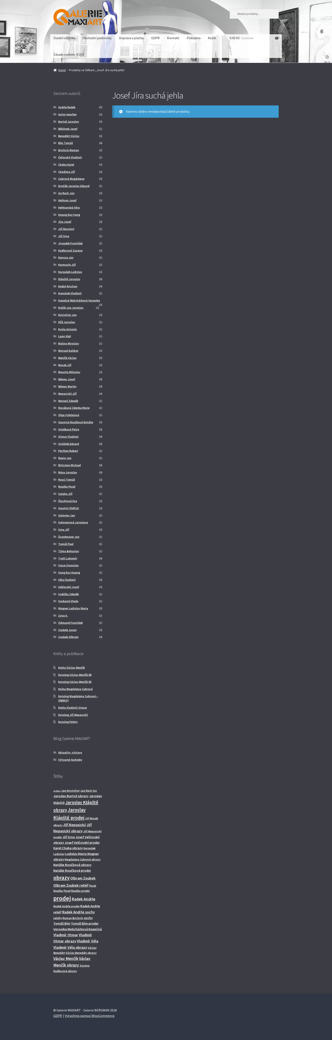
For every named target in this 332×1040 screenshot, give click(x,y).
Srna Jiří (63, 529)
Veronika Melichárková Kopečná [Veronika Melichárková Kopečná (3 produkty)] (77, 929)
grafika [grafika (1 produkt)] (57, 791)
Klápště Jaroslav (69, 279)
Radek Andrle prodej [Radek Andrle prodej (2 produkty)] (66, 906)
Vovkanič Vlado (68, 601)
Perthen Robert (68, 451)
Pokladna (194, 38)
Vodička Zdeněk (68, 594)
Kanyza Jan (65, 257)
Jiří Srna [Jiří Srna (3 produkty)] (68, 837)
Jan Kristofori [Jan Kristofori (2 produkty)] (70, 790)
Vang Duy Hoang (69, 572)
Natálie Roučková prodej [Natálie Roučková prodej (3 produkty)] (72, 870)
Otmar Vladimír (68, 436)
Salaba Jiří (65, 494)
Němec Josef (66, 379)
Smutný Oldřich (68, 508)
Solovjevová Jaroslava (73, 522)
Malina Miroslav (68, 343)
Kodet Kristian (67, 286)
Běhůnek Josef (67, 129)
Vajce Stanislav (68, 565)
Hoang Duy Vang (69, 215)
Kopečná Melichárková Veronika (79, 300)
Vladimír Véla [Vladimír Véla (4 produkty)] (87, 941)
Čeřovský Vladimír (70, 157)
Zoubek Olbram (68, 637)
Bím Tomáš (65, 143)
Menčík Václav (67, 358)
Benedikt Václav (68, 136)
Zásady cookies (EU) (67, 54)
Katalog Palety (68, 722)
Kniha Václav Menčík (71, 667)
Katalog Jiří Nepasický (73, 715)
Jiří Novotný (66, 229)
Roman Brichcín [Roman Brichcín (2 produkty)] (72, 918)
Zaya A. (63, 615)
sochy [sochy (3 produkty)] (88, 918)
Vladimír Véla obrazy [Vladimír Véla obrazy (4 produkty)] (70, 947)
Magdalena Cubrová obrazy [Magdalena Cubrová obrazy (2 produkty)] (83, 859)
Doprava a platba (131, 38)
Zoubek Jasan (67, 630)
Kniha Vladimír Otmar (72, 707)
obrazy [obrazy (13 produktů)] (61, 877)
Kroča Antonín (67, 329)
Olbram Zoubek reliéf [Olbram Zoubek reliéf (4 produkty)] (71, 885)
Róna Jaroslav (67, 472)
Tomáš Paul (65, 544)
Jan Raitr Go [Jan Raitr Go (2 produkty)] (88, 790)
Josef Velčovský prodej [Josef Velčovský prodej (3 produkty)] (82, 842)
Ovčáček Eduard (68, 444)
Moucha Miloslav (69, 372)
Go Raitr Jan (66, 193)
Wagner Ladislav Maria (73, 608)
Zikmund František (70, 623)
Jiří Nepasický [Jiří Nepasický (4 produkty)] (74, 824)
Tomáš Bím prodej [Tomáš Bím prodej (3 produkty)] (84, 923)
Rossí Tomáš (66, 479)
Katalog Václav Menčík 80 (74, 675)
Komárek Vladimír (70, 293)
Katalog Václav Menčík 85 (74, 682)
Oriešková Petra (68, 429)
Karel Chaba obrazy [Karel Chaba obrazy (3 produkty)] (68, 848)
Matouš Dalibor (68, 351)
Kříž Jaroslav (66, 322)
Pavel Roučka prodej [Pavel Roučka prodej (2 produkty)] (77, 891)
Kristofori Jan (67, 315)
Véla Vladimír (67, 580)
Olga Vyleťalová (68, 415)
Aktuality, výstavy (70, 752)
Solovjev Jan (66, 515)
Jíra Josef (64, 222)
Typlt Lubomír (67, 558)
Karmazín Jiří (67, 265)
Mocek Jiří (64, 365)
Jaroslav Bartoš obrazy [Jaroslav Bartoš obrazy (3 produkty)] (71, 796)
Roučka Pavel (66, 486)
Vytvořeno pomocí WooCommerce (89, 1016)
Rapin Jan (64, 458)
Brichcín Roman (68, 150)
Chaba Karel (66, 164)
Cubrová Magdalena (71, 179)
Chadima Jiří (66, 172)
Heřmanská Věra (69, 207)
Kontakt (173, 38)
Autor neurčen (67, 114)
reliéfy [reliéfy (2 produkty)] (57, 918)
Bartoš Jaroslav (68, 121)
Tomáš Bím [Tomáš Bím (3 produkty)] (61, 923)
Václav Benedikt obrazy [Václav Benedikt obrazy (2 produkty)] (81, 953)
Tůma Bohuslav (68, 551)
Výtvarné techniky (70, 760)
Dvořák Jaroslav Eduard (74, 186)
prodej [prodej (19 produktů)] (62, 898)
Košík (212, 38)
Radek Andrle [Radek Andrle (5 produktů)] (83, 899)
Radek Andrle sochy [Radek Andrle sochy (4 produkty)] (78, 912)
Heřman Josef (67, 200)
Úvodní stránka (64, 38)
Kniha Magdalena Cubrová (75, 689)
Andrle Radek (66, 107)
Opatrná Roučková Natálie (75, 422)
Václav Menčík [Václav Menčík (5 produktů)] (65, 958)
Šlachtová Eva (67, 501)
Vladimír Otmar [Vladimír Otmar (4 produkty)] (65, 934)
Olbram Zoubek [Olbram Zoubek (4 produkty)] (82, 878)
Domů (62, 70)
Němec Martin (67, 386)
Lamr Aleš (64, 336)
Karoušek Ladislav (70, 272)
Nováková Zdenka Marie (74, 408)
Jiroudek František (70, 243)
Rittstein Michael (69, 465)
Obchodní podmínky (97, 38)
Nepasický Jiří (67, 394)
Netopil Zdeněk (68, 401)
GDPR (155, 38)
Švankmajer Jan (68, 537)
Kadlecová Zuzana (70, 250)
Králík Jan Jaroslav (70, 308)
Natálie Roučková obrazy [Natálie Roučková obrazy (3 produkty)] (72, 865)
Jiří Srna (63, 236)
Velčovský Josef (68, 587)
